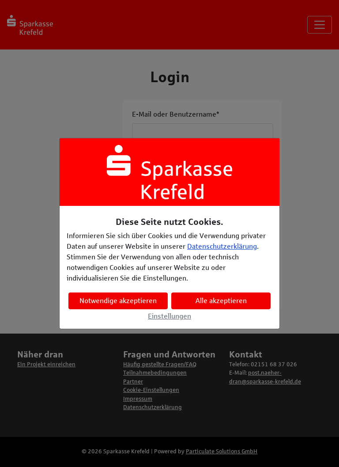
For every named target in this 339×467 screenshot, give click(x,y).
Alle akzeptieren (221, 300)
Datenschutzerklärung (222, 246)
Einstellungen (169, 316)
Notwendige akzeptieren (118, 300)
